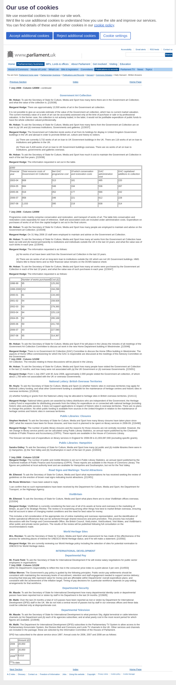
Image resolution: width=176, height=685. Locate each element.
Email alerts (141, 49)
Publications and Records (73, 75)
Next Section (16, 669)
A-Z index (11, 674)
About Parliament (80, 64)
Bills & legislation (69, 69)
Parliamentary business (30, 64)
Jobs (64, 674)
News (140, 69)
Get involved (100, 64)
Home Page (136, 82)
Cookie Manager (129, 674)
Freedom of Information (50, 674)
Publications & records (107, 69)
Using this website (76, 674)
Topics (149, 69)
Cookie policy (115, 674)
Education (125, 64)
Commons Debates (104, 75)
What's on (54, 69)
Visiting (113, 64)
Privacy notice (103, 674)
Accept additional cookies (29, 36)
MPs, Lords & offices (57, 64)
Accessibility (126, 49)
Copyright (91, 674)
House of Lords (38, 69)
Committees (87, 69)
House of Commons (18, 69)
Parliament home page (28, 75)
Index (75, 82)
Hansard (90, 75)
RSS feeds (154, 49)
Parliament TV (128, 69)
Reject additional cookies (76, 36)
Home (11, 64)
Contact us (167, 49)
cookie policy (104, 25)
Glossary (22, 674)
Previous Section (18, 82)
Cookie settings (115, 36)
